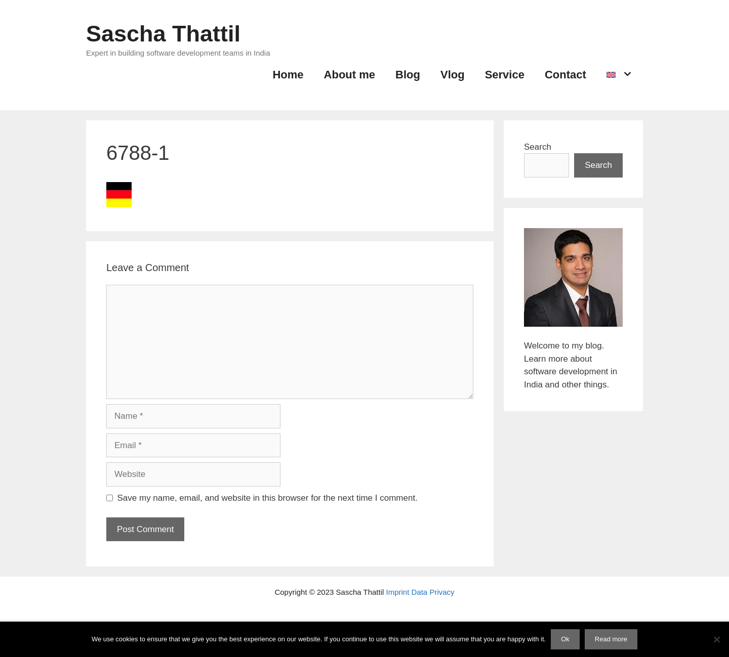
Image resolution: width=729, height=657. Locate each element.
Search (537, 147)
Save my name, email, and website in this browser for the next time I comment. (267, 498)
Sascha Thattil (163, 34)
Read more (611, 639)
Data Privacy (433, 592)
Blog (407, 74)
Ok (565, 639)
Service (504, 74)
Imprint (398, 592)
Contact (565, 74)
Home (287, 74)
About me (349, 74)
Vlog (452, 74)
